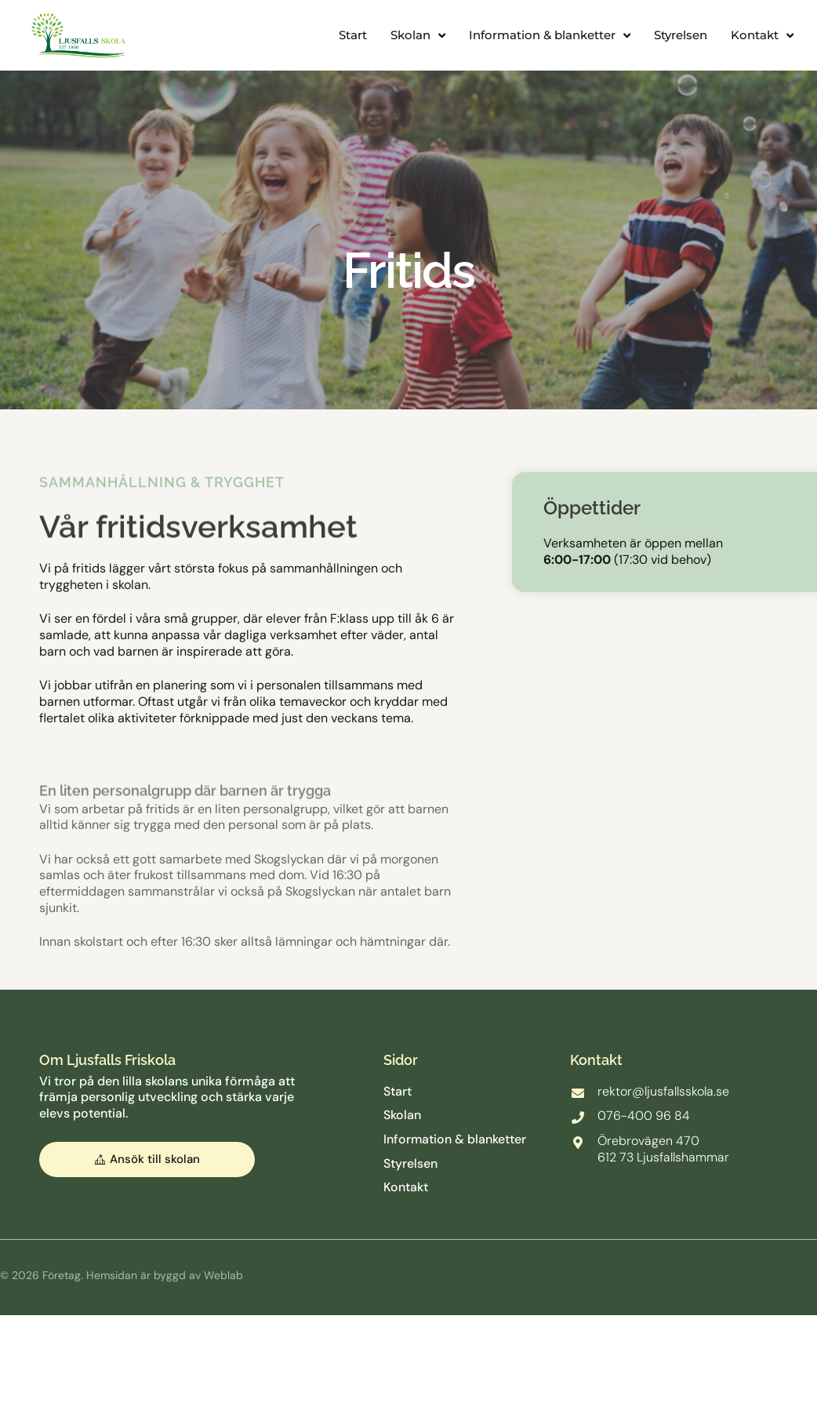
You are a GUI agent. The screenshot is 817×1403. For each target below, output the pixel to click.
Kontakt (762, 35)
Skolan (417, 35)
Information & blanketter (549, 35)
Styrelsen (680, 34)
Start (353, 34)
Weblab (223, 1276)
